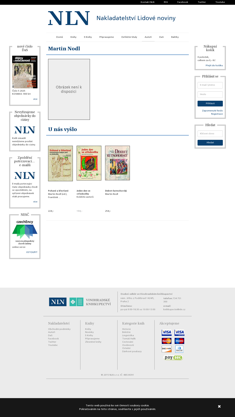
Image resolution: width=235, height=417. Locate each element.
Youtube (220, 2)
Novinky (89, 332)
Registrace (217, 114)
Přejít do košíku (214, 65)
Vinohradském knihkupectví (156, 294)
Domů (59, 37)
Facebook (182, 2)
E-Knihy (88, 37)
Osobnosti (128, 345)
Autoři (148, 37)
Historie (126, 329)
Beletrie (126, 332)
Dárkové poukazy (132, 351)
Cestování (127, 342)
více (35, 99)
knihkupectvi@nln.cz (174, 309)
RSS (166, 2)
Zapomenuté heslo (212, 110)
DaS (161, 37)
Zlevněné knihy (93, 342)
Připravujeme (106, 37)
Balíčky (175, 37)
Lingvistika (128, 335)
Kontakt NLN (147, 2)
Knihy (73, 37)
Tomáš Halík (129, 338)
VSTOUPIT (31, 252)
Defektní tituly (129, 37)
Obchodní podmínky (59, 329)
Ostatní (126, 348)
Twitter (202, 2)
